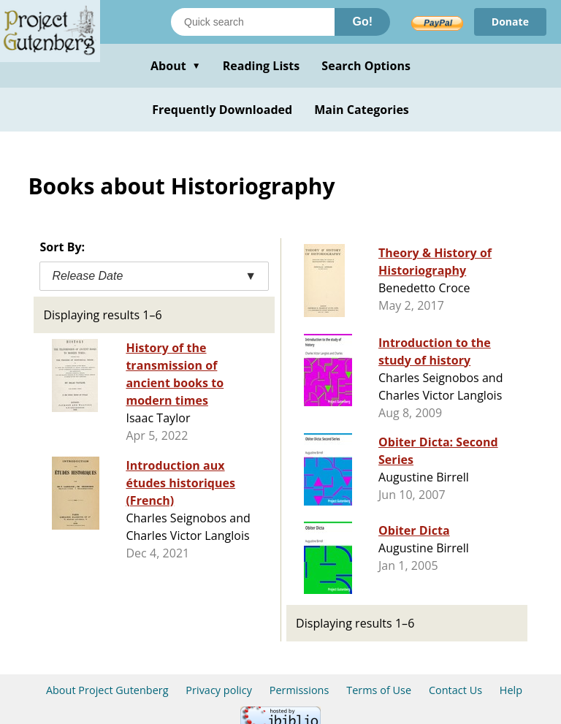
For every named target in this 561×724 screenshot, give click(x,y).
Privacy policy (219, 690)
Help (511, 690)
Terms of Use (378, 690)
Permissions (299, 690)
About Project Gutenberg (107, 690)
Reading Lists (261, 66)
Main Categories (361, 110)
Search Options (366, 66)
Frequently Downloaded (222, 110)
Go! (362, 21)
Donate (510, 21)
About (175, 66)
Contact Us (455, 690)
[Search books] (253, 22)
